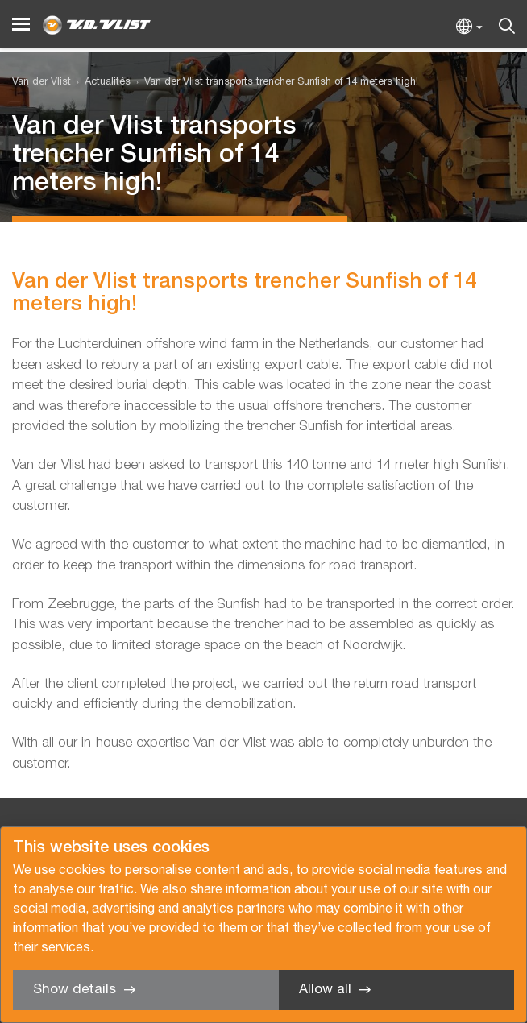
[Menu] (21, 24)
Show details (74, 990)
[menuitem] (101, 83)
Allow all (325, 990)
